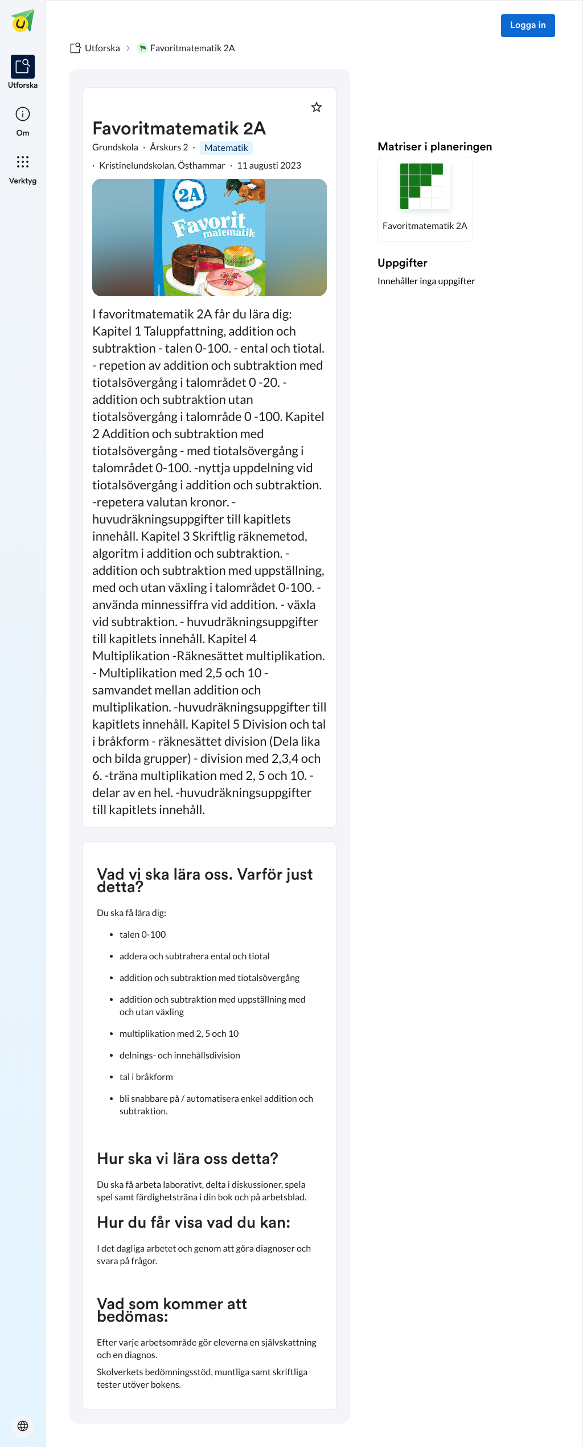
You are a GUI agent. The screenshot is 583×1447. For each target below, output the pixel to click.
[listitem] (23, 73)
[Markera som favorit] (316, 107)
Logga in (528, 25)
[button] (425, 199)
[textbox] (209, 1125)
